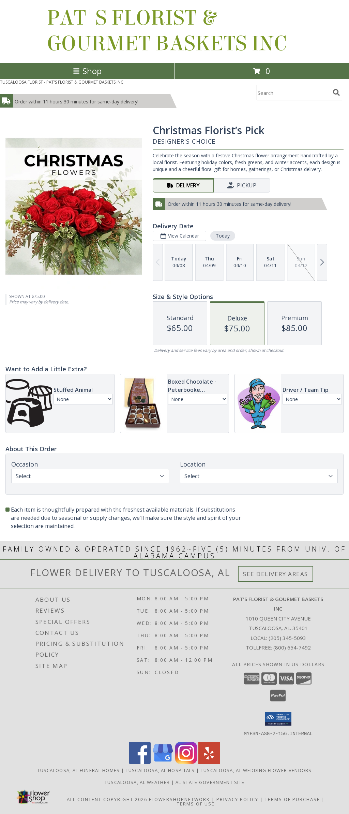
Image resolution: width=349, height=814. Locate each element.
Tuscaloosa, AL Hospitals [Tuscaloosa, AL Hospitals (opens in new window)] (160, 770)
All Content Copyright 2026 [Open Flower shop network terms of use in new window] (107, 799)
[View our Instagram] (186, 761)
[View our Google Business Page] (163, 761)
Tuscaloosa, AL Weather (137, 782)
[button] (278, 719)
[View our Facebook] (140, 761)
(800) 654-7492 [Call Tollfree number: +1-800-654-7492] (292, 647)
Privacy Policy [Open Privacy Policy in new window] (237, 799)
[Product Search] (293, 92)
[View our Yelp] (209, 761)
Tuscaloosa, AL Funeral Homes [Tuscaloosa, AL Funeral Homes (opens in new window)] (78, 770)
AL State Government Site (210, 782)
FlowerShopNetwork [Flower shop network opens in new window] (179, 799)
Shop (87, 70)
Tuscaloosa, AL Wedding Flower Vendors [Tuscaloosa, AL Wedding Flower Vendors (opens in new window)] (256, 770)
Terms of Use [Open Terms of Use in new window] (196, 803)
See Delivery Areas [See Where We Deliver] (275, 574)
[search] (336, 92)
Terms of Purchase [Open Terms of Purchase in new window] (292, 799)
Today (223, 235)
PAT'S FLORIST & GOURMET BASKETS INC (167, 30)
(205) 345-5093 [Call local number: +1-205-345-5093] (287, 637)
